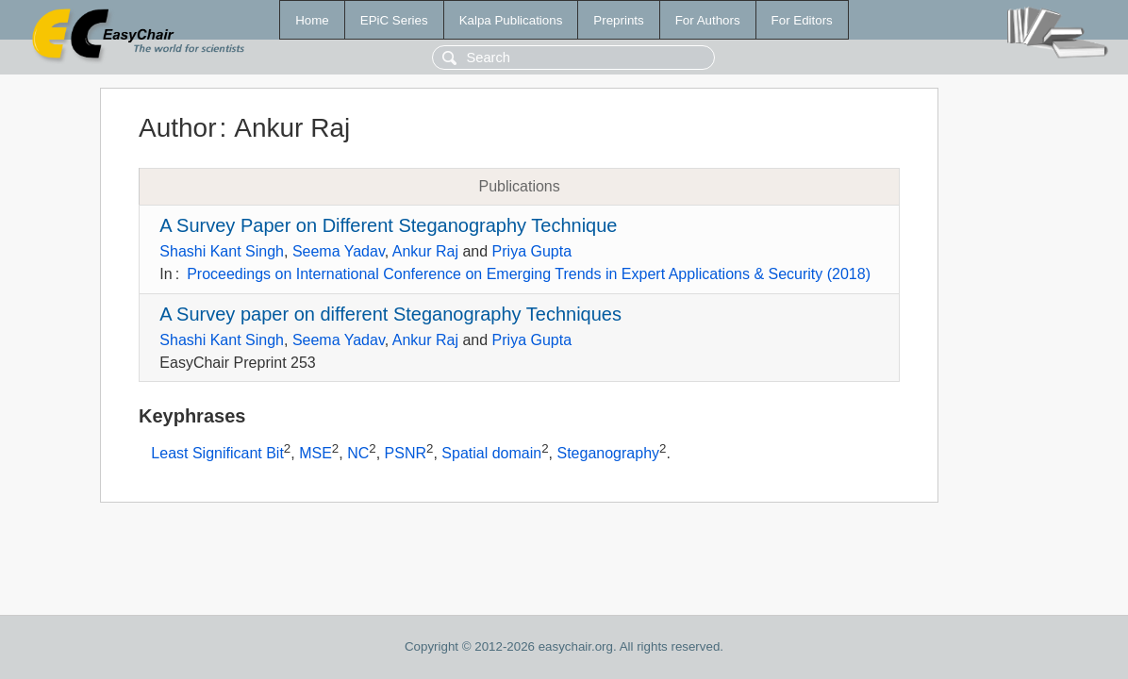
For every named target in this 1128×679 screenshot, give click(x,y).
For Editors (802, 20)
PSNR (405, 454)
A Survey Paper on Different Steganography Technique (388, 225)
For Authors (707, 20)
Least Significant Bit (217, 454)
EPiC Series (394, 20)
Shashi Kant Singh (221, 251)
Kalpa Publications (511, 20)
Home (312, 20)
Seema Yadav (338, 251)
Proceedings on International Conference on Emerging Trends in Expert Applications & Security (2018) (529, 274)
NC (358, 454)
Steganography (608, 454)
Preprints (618, 20)
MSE (315, 454)
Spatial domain (491, 454)
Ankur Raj (425, 251)
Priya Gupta (532, 251)
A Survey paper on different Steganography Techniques (390, 314)
